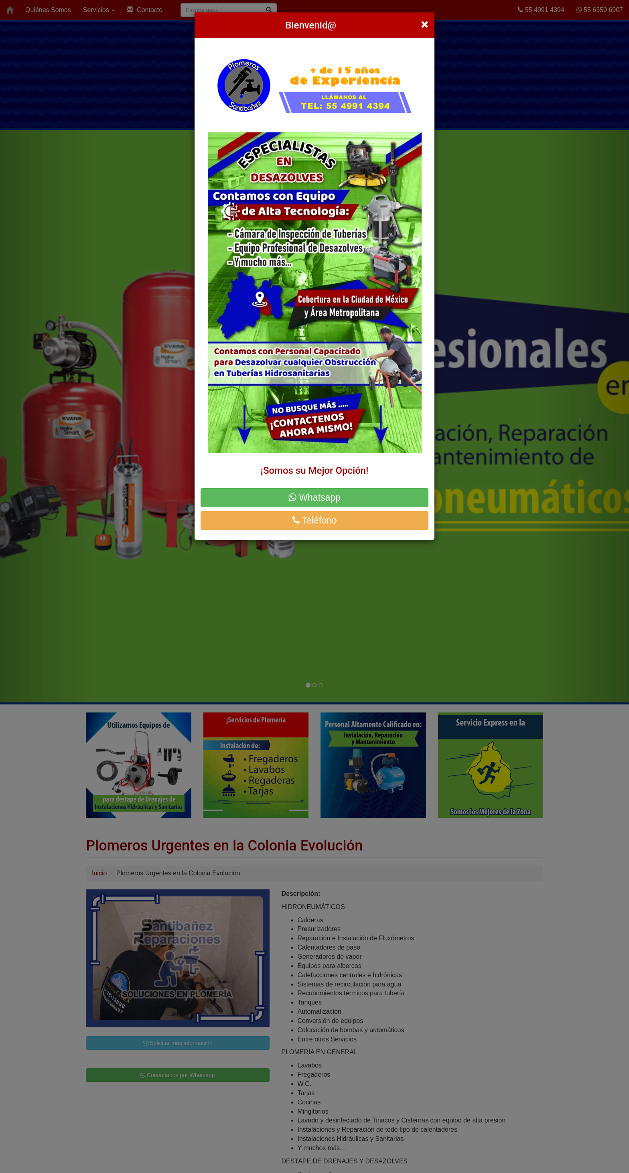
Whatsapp (314, 497)
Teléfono (314, 520)
